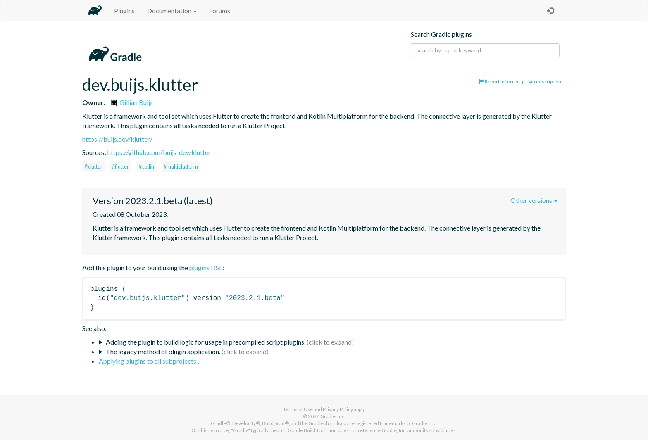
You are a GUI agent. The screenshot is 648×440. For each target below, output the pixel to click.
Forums (219, 10)
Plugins (124, 10)
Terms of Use (298, 409)
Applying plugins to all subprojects (148, 361)
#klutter (93, 166)
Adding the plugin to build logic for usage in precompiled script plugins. (205, 342)
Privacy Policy (338, 409)
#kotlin (146, 166)
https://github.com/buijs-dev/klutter (159, 152)
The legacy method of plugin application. (163, 351)
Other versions (533, 200)
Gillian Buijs (131, 102)
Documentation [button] (172, 10)
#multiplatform (181, 166)
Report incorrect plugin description (520, 81)
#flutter (120, 166)
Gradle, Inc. (332, 416)
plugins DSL (205, 267)
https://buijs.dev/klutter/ (117, 139)
